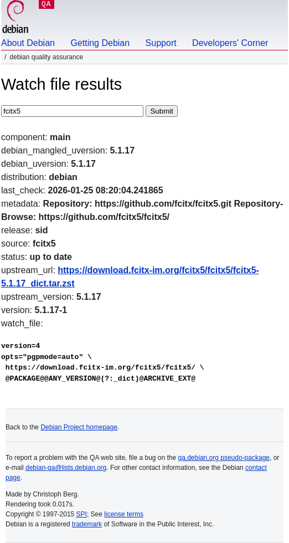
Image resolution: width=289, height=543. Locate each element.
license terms (123, 514)
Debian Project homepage (78, 427)
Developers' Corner (230, 43)
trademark (87, 524)
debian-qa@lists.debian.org (65, 468)
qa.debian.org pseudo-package (224, 458)
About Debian (28, 43)
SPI (81, 514)
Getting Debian (100, 43)
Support (161, 43)
